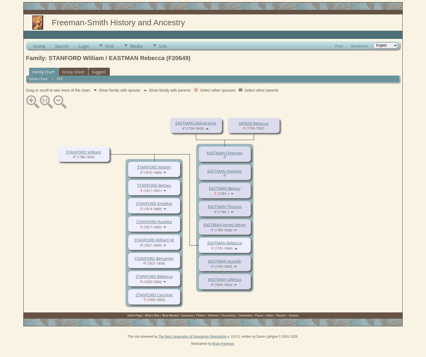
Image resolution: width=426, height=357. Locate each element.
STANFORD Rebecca (154, 276)
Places (259, 315)
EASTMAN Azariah (224, 261)
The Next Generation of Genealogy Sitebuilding (192, 337)
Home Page (134, 315)
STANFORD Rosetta (154, 221)
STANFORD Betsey (154, 185)
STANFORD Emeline (154, 203)
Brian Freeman (223, 344)
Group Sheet (73, 71)
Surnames (187, 315)
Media (136, 46)
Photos (200, 315)
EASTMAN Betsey (224, 188)
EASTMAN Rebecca (224, 243)
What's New (152, 315)
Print (339, 46)
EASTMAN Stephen (224, 171)
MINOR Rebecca (253, 123)
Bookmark (359, 46)
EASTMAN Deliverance (196, 123)
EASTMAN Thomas (225, 206)
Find (109, 46)
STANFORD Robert (154, 167)
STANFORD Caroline (154, 294)
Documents (228, 315)
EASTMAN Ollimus (225, 279)
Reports (281, 315)
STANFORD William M (154, 240)
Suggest (99, 71)
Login (84, 46)
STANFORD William (83, 152)
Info (163, 46)
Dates (269, 315)
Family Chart (43, 71)
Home (39, 46)
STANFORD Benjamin (154, 258)
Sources (294, 315)
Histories (213, 315)
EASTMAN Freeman (225, 153)
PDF (60, 79)
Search (62, 46)
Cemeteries (245, 315)
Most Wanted (170, 315)
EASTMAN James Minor (224, 224)
